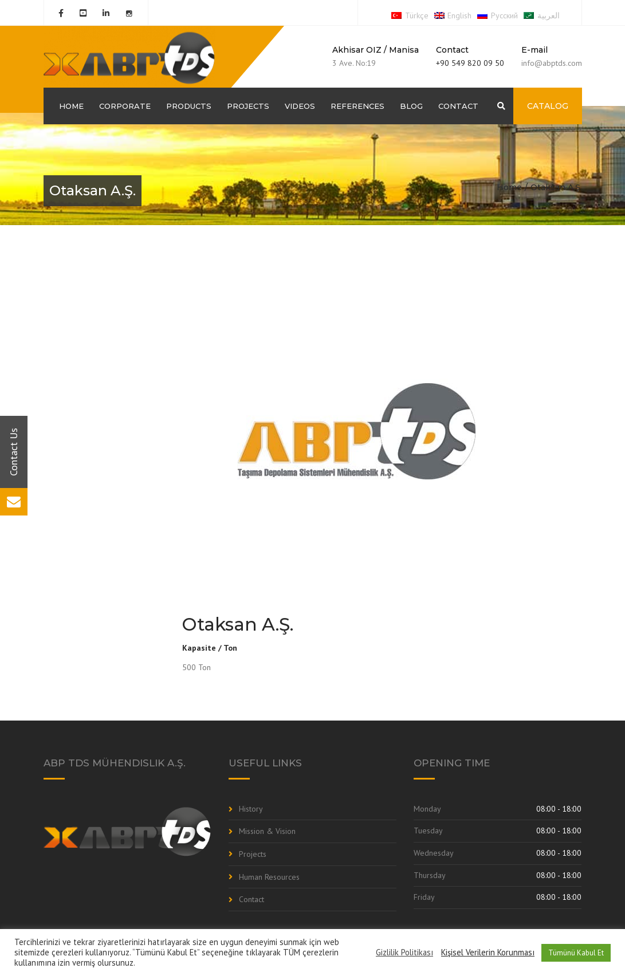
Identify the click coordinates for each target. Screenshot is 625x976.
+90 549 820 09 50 (470, 63)
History (251, 809)
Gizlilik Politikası (404, 952)
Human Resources (269, 877)
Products (188, 106)
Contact (458, 106)
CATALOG (547, 106)
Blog (411, 106)
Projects (248, 106)
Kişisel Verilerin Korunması (487, 952)
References (357, 106)
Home (71, 106)
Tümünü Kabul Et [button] (576, 953)
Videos (300, 106)
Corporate (125, 106)
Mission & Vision (267, 831)
